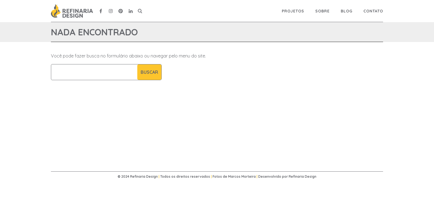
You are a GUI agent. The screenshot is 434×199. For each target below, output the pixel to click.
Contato (373, 11)
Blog (346, 11)
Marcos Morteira (242, 176)
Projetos (293, 11)
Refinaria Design (302, 176)
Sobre (322, 11)
